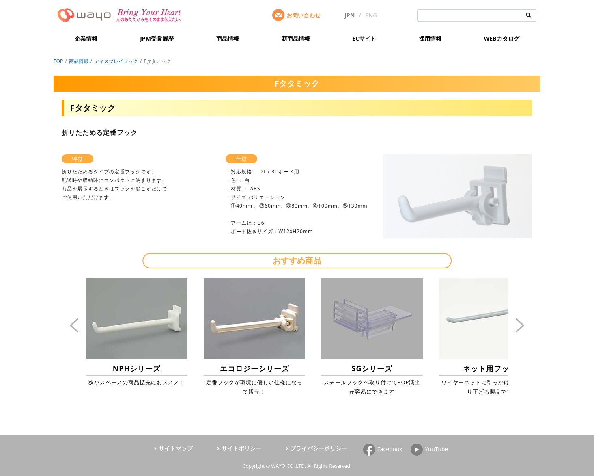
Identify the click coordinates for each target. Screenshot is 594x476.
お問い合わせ (303, 15)
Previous (74, 325)
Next (520, 325)
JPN (349, 15)
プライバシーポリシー (318, 448)
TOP (58, 61)
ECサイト (364, 38)
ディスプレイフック (116, 61)
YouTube (436, 449)
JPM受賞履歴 (157, 38)
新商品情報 (296, 38)
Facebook (389, 449)
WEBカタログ (501, 38)
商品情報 (227, 38)
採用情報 (430, 38)
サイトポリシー (241, 448)
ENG (371, 15)
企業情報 (86, 38)
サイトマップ (176, 448)
